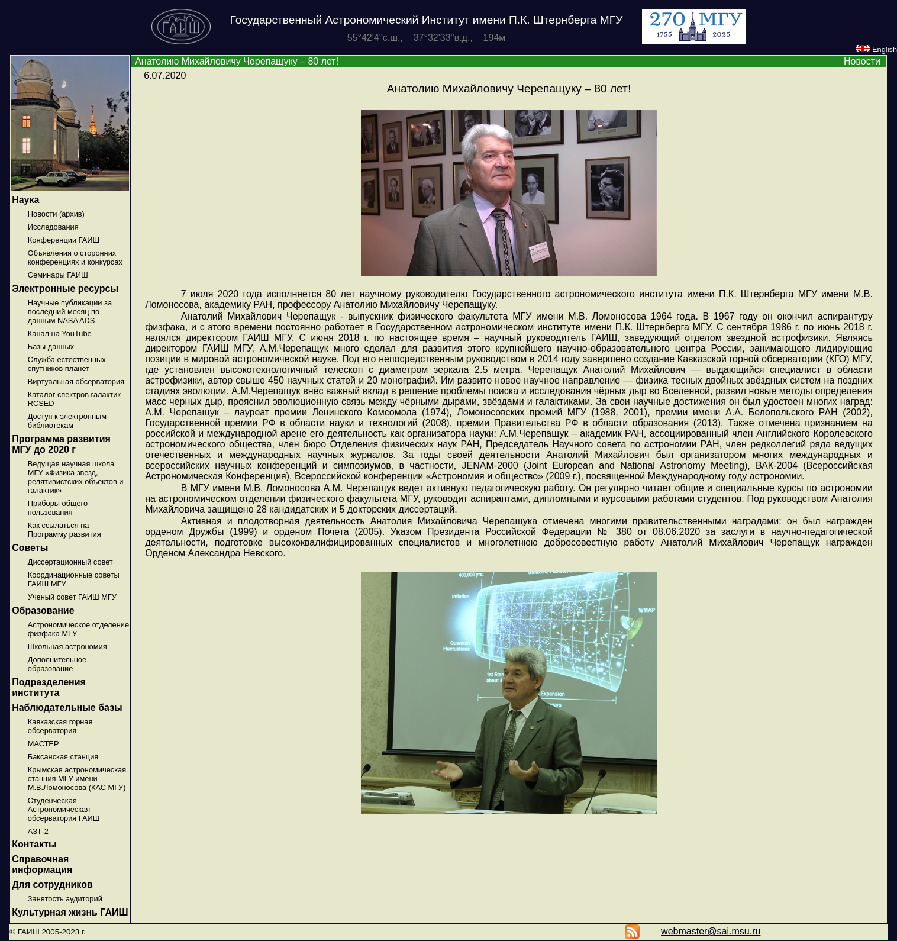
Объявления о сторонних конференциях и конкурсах (75, 257)
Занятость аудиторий (65, 898)
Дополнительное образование (57, 664)
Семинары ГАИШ (58, 274)
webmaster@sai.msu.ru (710, 931)
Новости (862, 61)
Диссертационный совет (70, 561)
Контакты (34, 844)
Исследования (53, 227)
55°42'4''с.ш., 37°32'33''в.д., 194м (426, 38)
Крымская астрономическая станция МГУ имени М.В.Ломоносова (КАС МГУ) (77, 778)
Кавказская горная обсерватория (60, 726)
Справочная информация (42, 864)
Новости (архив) (56, 214)
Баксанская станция (63, 756)
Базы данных (51, 346)
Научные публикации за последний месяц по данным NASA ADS (70, 311)
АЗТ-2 (38, 831)
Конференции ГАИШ (63, 240)
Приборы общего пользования (58, 508)
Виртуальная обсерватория (76, 381)
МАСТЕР (43, 743)
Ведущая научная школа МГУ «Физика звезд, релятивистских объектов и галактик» (76, 477)
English (876, 49)
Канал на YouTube (60, 333)
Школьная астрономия (67, 646)
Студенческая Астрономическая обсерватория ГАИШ (64, 809)
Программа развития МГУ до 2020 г (61, 444)
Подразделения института (49, 687)
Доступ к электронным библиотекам (67, 421)
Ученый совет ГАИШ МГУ (72, 596)
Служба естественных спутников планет (67, 364)
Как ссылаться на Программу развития (64, 530)
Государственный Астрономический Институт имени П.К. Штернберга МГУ (426, 20)
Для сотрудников (52, 884)
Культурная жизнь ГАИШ (70, 912)
